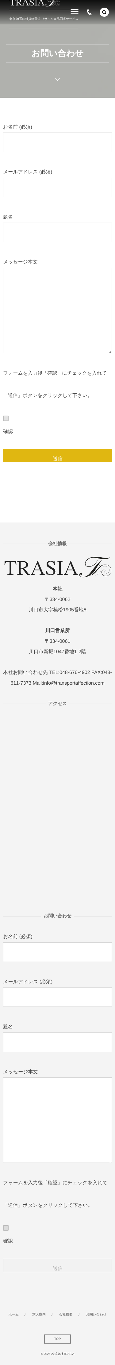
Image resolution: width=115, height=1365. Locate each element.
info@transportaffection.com (73, 683)
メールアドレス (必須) (57, 183)
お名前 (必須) (57, 138)
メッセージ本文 (57, 306)
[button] (104, 12)
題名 (57, 228)
